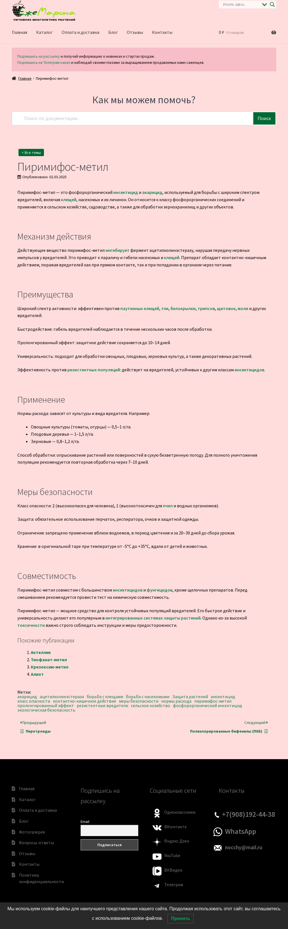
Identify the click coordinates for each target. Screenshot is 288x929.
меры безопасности (138, 701)
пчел (168, 505)
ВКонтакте (175, 826)
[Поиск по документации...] (132, 118)
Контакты (162, 32)
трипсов (206, 308)
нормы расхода (176, 701)
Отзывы (135, 32)
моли (243, 308)
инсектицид (125, 192)
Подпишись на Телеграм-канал (43, 62)
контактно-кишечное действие (84, 701)
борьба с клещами (105, 696)
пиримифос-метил (212, 701)
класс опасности (33, 701)
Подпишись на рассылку (38, 56)
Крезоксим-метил (49, 667)
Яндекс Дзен (176, 841)
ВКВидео (173, 870)
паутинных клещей (139, 308)
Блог (113, 32)
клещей (68, 199)
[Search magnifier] (272, 4)
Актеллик (41, 652)
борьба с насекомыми (147, 696)
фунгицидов (159, 590)
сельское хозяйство (150, 705)
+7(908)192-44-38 (248, 814)
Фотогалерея (32, 832)
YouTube (172, 855)
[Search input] (241, 4)
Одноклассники (179, 812)
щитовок (226, 308)
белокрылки (183, 308)
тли (164, 308)
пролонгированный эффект (45, 705)
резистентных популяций (93, 369)
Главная (19, 32)
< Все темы (31, 152)
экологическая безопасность (46, 710)
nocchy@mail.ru (243, 847)
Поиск (264, 118)
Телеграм (173, 884)
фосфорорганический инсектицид (207, 705)
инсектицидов (249, 369)
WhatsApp (240, 831)
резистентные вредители (102, 705)
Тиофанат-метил (49, 659)
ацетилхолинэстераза (62, 696)
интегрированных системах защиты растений (153, 618)
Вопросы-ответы (36, 842)
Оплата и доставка (80, 32)
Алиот (37, 674)
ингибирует (118, 250)
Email (85, 821)
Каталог (44, 32)
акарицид (152, 192)
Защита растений (190, 696)
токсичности (31, 625)
